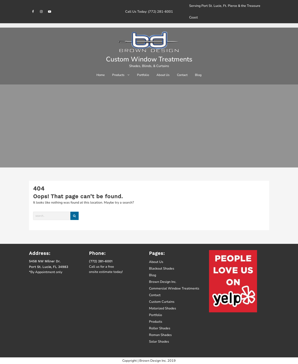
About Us (156, 262)
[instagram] (41, 11)
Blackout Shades (161, 268)
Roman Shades (160, 335)
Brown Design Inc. (162, 282)
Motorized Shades (162, 308)
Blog (152, 275)
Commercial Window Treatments (174, 288)
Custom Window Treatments (149, 59)
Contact (155, 295)
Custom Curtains (161, 301)
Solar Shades (159, 341)
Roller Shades (159, 328)
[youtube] (50, 11)
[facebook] (33, 11)
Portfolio (155, 315)
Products (155, 321)
